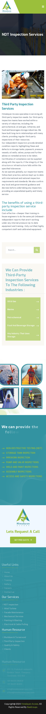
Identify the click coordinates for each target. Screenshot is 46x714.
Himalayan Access (29, 704)
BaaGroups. (32, 707)
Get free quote (23, 540)
